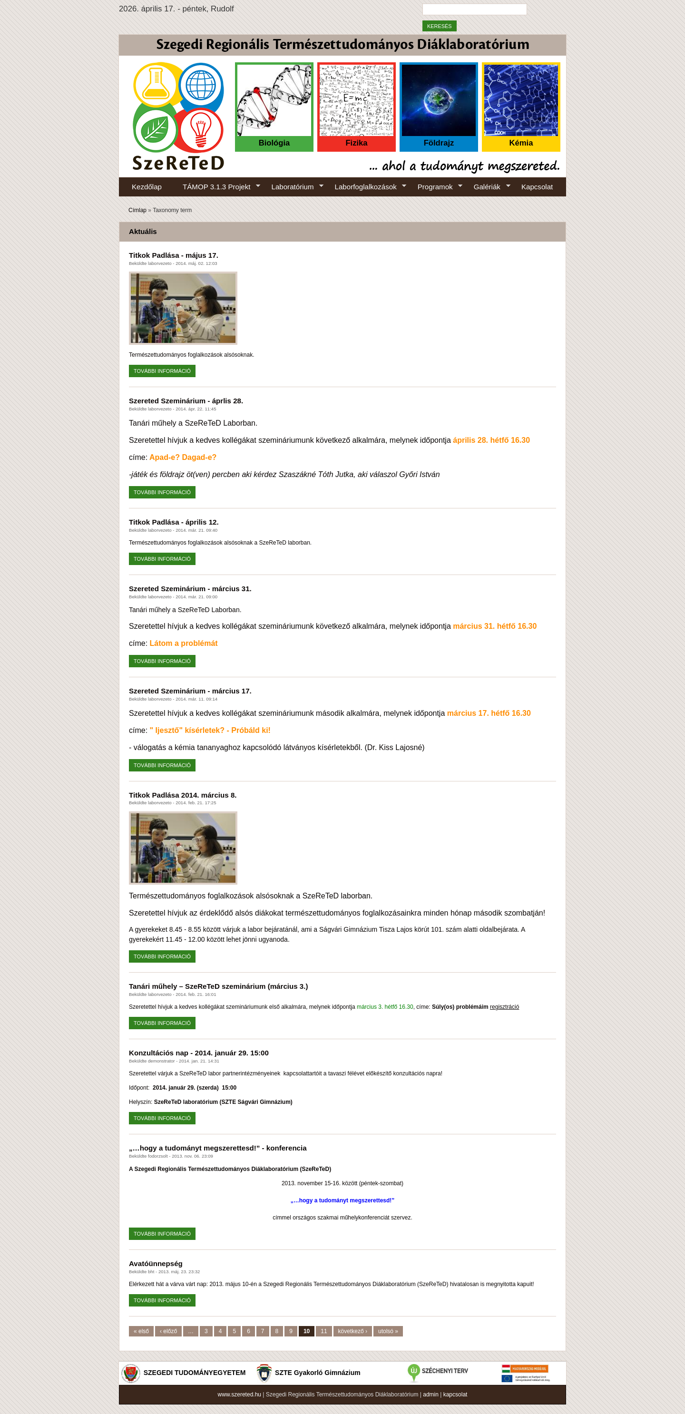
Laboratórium (292, 187)
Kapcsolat (537, 187)
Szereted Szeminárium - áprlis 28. (186, 401)
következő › (352, 1331)
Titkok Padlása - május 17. (173, 255)
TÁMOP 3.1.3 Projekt (216, 187)
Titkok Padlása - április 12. (174, 522)
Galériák (486, 187)
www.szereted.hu (239, 1394)
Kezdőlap (147, 187)
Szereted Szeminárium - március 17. (190, 691)
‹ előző (168, 1331)
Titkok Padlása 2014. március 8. (183, 795)
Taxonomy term (172, 210)
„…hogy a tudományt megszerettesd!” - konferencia (218, 1148)
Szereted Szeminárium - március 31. (190, 589)
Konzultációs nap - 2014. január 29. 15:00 (199, 1053)
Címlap (137, 210)
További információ (165, 370)
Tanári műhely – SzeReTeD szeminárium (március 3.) (218, 986)
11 (324, 1331)
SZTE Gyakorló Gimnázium (318, 1372)
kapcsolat (455, 1394)
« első (141, 1331)
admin (431, 1394)
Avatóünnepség (156, 1263)
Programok (435, 187)
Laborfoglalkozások (365, 187)
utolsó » (388, 1331)
